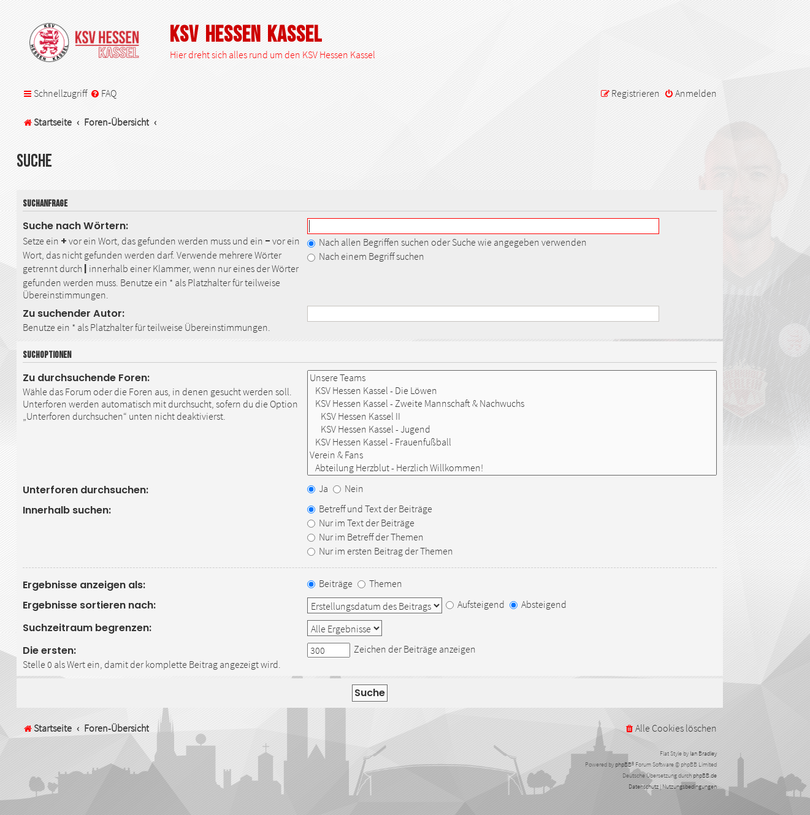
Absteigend (538, 604)
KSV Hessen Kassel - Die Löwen (512, 390)
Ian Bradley (703, 753)
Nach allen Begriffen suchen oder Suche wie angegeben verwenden (447, 242)
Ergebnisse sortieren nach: (89, 605)
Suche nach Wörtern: (75, 226)
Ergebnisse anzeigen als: (84, 585)
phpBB (623, 764)
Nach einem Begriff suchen (365, 256)
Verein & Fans (512, 455)
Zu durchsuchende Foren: (86, 378)
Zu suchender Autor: (73, 313)
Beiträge (330, 583)
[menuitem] (103, 93)
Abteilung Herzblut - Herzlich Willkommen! (512, 467)
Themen (379, 583)
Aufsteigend (475, 604)
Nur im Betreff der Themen (365, 537)
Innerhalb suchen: (67, 510)
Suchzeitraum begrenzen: (87, 628)
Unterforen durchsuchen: (85, 490)
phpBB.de (705, 775)
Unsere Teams (512, 377)
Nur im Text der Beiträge (361, 523)
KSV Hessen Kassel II (512, 416)
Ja (317, 488)
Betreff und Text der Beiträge (369, 508)
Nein (348, 488)
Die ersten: (49, 650)
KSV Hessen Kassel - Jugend (512, 429)
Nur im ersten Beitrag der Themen (380, 551)
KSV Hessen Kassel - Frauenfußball (512, 442)
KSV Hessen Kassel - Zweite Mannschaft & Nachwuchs (512, 403)
